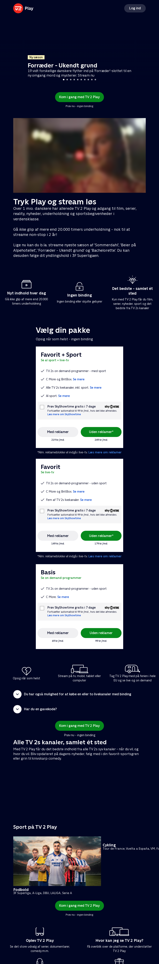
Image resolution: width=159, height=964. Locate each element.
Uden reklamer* (101, 432)
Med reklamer (58, 432)
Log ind (135, 8)
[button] (79, 694)
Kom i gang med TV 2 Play (79, 97)
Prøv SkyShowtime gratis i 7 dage (71, 406)
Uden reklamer (101, 633)
